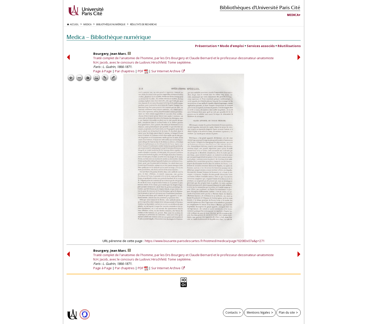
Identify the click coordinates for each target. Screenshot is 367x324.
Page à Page (102, 71)
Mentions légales (258, 312)
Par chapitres (125, 71)
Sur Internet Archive (166, 71)
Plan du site (287, 312)
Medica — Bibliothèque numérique (109, 37)
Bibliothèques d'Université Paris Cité (260, 7)
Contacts (231, 312)
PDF (143, 71)
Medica (293, 15)
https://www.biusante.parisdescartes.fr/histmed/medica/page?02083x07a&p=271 (205, 241)
